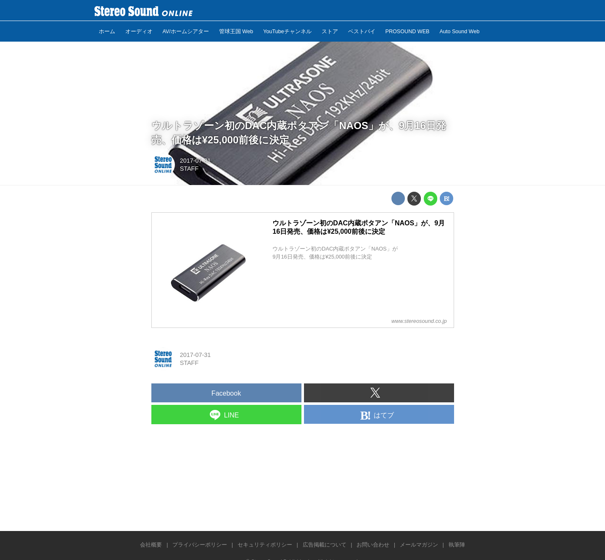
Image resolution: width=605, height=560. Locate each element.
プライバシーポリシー (199, 545)
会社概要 (151, 545)
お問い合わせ (373, 545)
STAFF (189, 168)
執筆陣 (457, 545)
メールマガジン (419, 545)
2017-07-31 (195, 160)
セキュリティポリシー (265, 545)
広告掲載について (324, 545)
